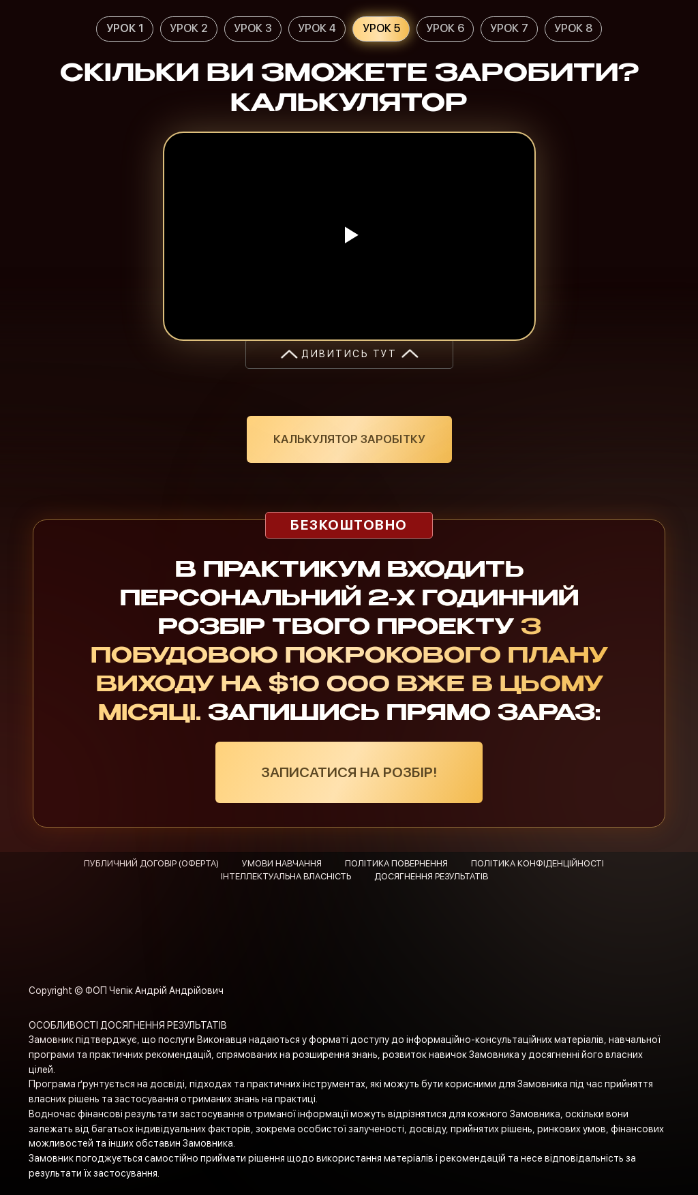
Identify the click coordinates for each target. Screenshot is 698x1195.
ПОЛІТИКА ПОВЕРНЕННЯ (396, 863)
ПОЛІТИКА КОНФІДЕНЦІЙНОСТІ (537, 863)
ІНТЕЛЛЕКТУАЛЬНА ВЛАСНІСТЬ (286, 876)
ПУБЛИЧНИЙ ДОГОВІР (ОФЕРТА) (151, 863)
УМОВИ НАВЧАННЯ (282, 863)
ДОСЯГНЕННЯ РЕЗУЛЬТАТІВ (431, 876)
